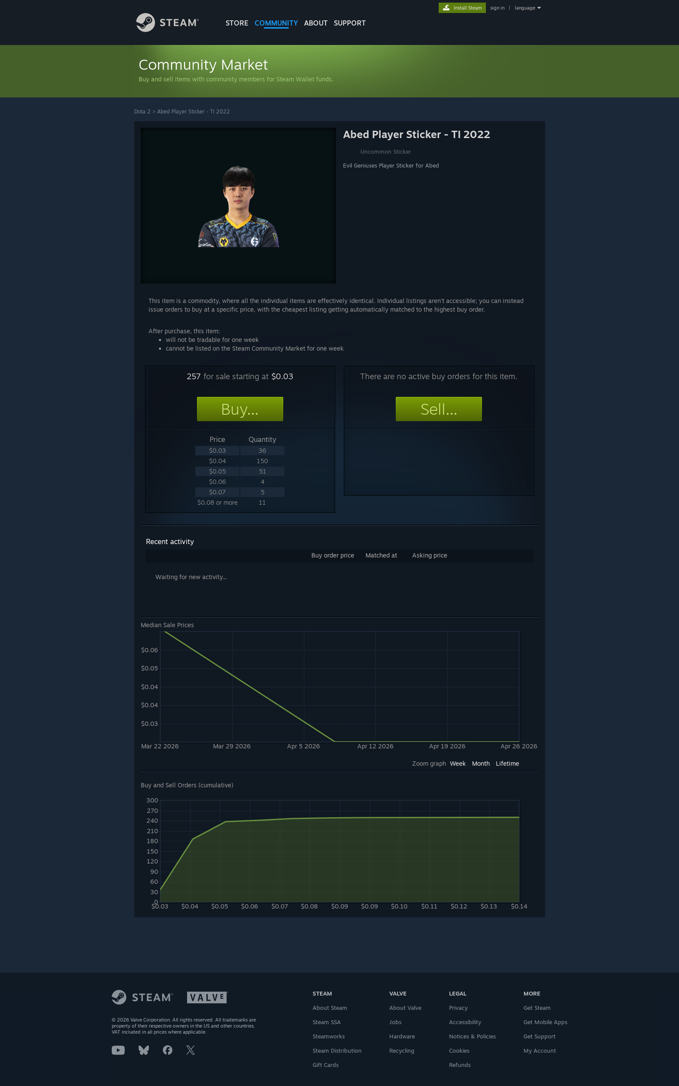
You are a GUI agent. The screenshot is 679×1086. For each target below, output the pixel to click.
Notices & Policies (472, 1036)
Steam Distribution (337, 1050)
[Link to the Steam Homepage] (174, 29)
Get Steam (537, 1007)
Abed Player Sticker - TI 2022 (193, 111)
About (316, 23)
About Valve (405, 1007)
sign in (497, 8)
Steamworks (329, 1036)
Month (481, 763)
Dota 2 (142, 111)
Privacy (458, 1007)
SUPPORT (350, 23)
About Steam (330, 1007)
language (525, 8)
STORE (237, 23)
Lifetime (507, 763)
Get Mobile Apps (545, 1021)
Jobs (395, 1021)
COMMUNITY (276, 23)
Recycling (401, 1050)
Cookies (459, 1050)
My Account (540, 1050)
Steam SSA (327, 1021)
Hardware (402, 1036)
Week (458, 763)
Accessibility (465, 1021)
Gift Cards (326, 1064)
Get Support (540, 1036)
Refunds (460, 1064)
